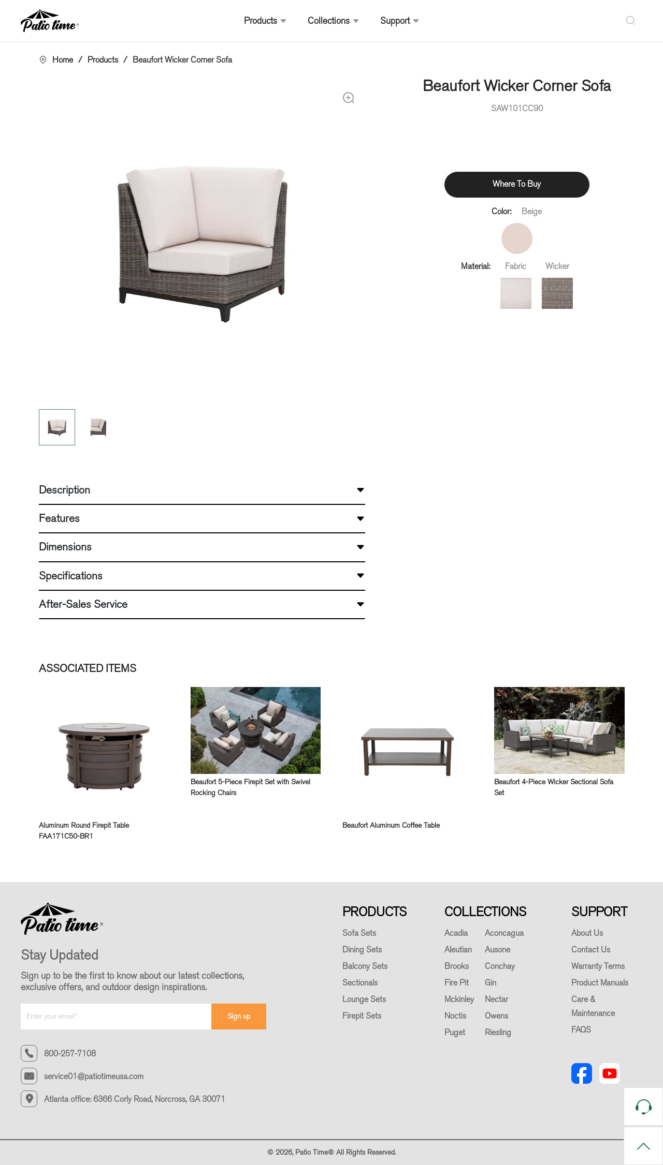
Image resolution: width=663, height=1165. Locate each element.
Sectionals (360, 983)
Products (265, 21)
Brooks (456, 966)
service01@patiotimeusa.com (93, 1076)
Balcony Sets (364, 966)
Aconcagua (504, 933)
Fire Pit (456, 983)
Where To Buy (517, 184)
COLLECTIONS (485, 912)
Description (64, 490)
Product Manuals (599, 983)
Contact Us (590, 949)
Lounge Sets (364, 999)
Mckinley (459, 999)
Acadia (456, 933)
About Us (587, 933)
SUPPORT (599, 912)
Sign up (238, 1016)
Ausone (497, 949)
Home (62, 60)
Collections (333, 21)
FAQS (581, 1030)
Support (400, 21)
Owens (496, 1016)
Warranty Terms (598, 966)
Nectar (496, 999)
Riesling (498, 1032)
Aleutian (458, 949)
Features (59, 518)
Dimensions (65, 547)
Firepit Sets (361, 1016)
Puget (454, 1032)
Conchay (500, 966)
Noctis (455, 1016)
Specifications (71, 576)
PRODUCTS (374, 912)
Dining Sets (362, 949)
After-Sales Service (83, 604)
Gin (490, 983)
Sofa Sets (359, 933)
